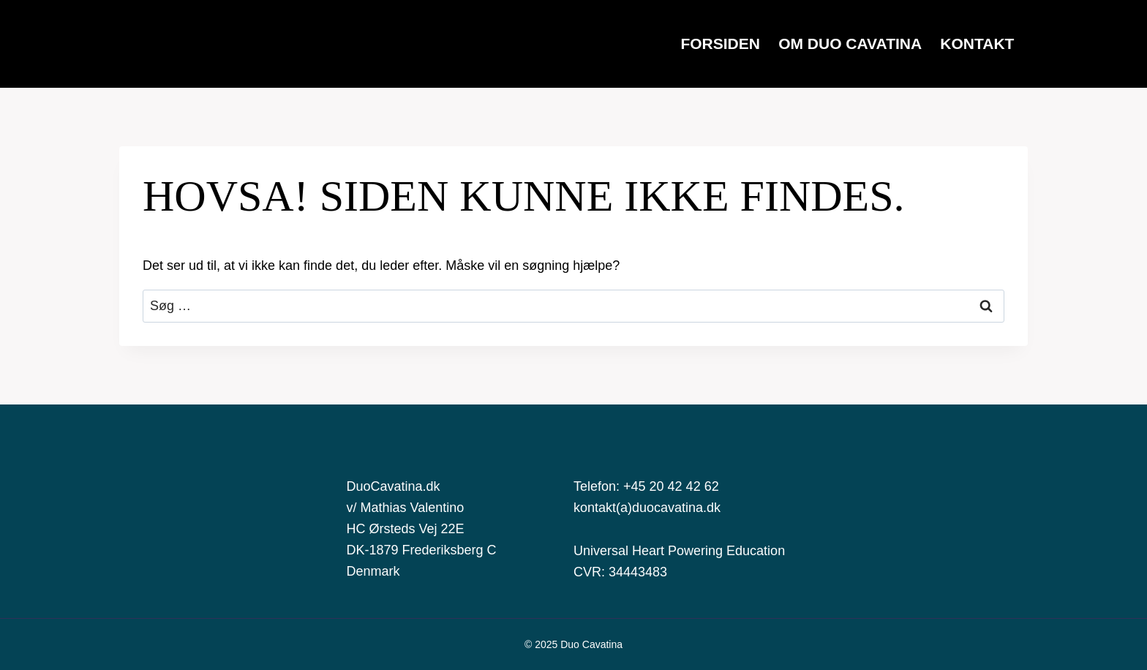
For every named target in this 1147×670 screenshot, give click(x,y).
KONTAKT (977, 43)
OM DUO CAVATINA (850, 43)
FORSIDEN (720, 43)
